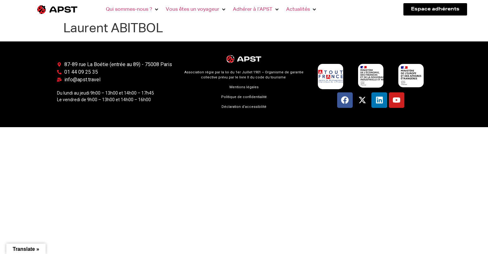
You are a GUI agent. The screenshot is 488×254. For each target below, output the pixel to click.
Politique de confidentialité (244, 97)
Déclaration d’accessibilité (244, 107)
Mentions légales (244, 87)
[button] (133, 9)
